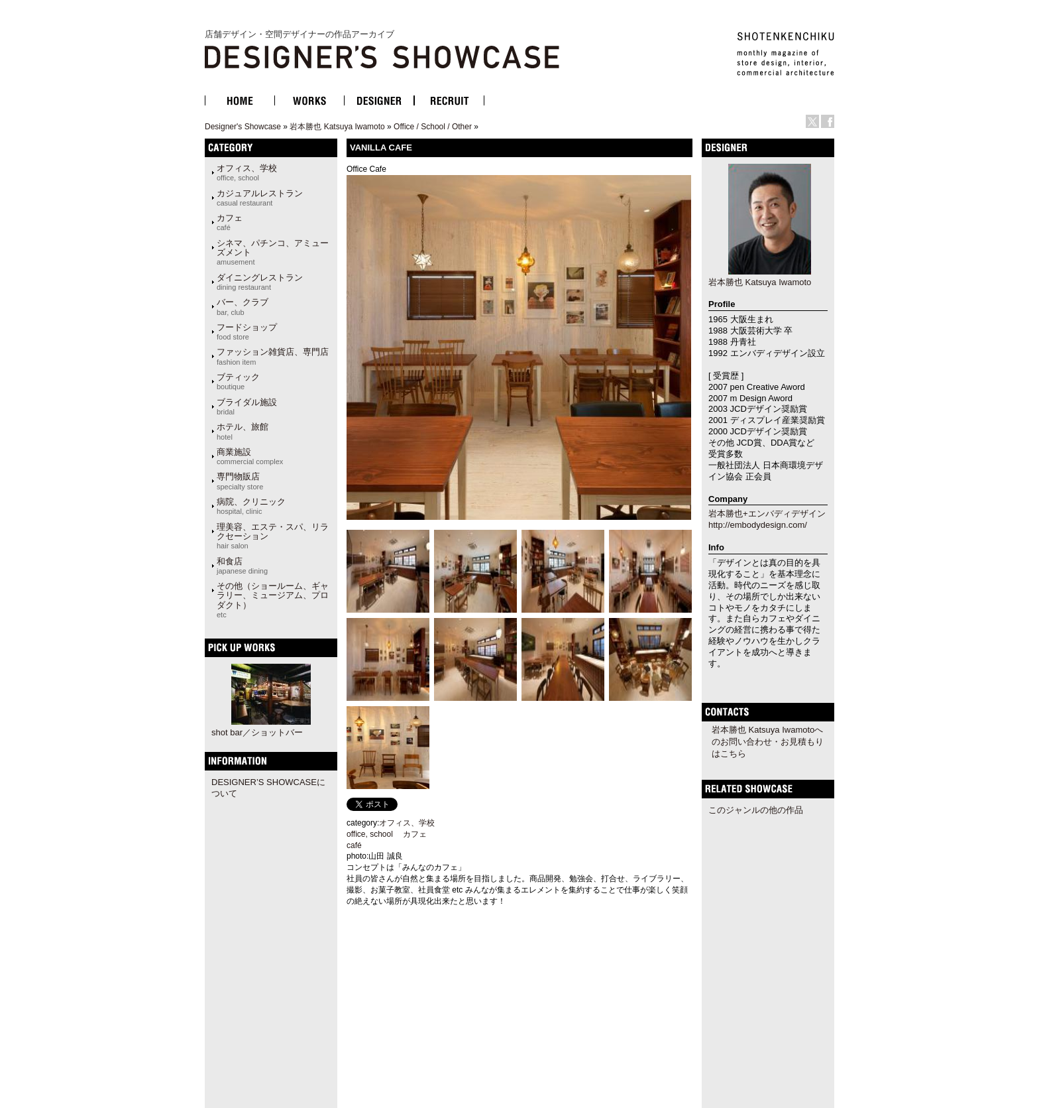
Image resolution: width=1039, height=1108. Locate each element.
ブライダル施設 (247, 406)
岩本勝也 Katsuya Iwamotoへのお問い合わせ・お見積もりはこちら (768, 742)
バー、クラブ (242, 306)
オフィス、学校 (247, 172)
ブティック (238, 381)
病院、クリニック (251, 506)
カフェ (230, 222)
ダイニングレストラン (260, 282)
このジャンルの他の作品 (755, 810)
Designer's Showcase (243, 126)
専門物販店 (240, 480)
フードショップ (247, 331)
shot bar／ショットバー (257, 732)
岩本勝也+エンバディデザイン (767, 514)
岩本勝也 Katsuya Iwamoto (337, 126)
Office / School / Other (433, 126)
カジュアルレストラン (260, 197)
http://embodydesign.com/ (757, 525)
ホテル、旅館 (242, 431)
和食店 (242, 565)
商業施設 (250, 456)
